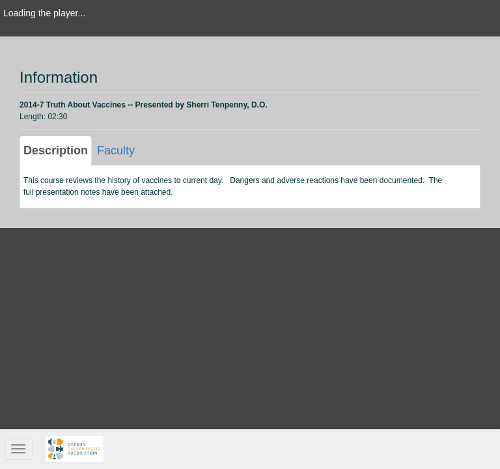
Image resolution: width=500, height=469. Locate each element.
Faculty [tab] (116, 150)
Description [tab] (55, 150)
